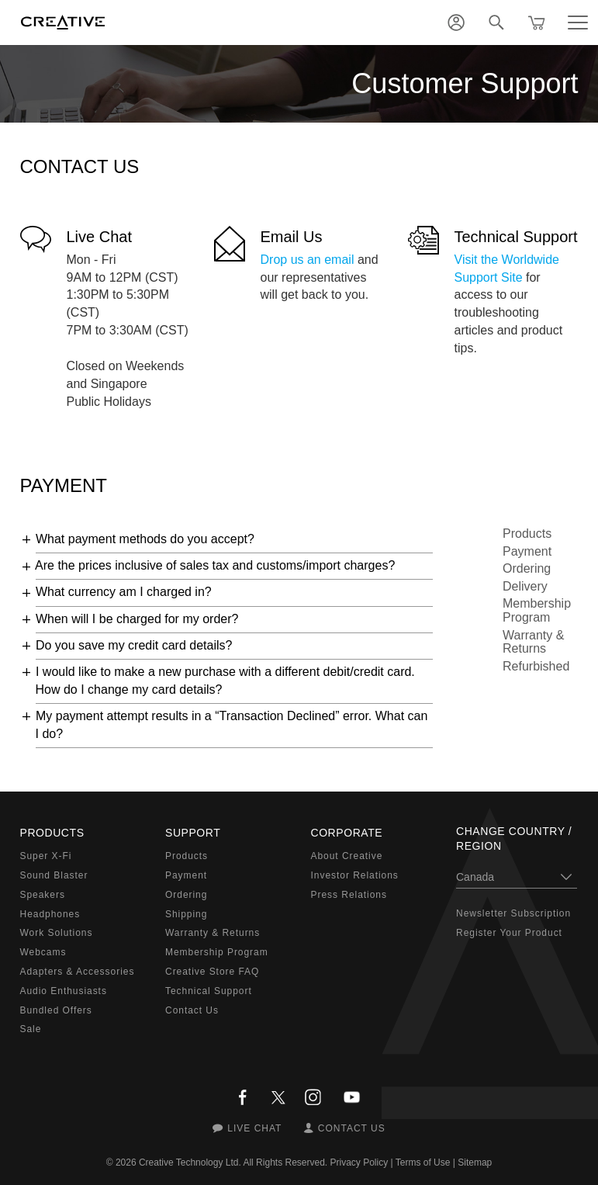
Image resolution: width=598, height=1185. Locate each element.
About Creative (347, 856)
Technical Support (516, 236)
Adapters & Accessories (77, 971)
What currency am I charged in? (124, 591)
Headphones (50, 914)
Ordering (527, 568)
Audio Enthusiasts (63, 991)
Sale (31, 1029)
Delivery (525, 586)
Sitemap (475, 1162)
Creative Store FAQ (212, 971)
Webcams (43, 952)
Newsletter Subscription (513, 913)
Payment (527, 551)
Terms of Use (423, 1162)
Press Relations (349, 894)
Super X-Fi (46, 856)
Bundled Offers (56, 1010)
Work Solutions (56, 932)
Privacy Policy (359, 1162)
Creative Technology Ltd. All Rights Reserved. (233, 1162)
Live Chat (100, 236)
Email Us (292, 236)
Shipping (186, 914)
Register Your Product (509, 932)
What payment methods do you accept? (145, 539)
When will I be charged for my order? (137, 618)
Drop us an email (307, 259)
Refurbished (536, 666)
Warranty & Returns (533, 642)
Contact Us (192, 1010)
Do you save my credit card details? (134, 645)
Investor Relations (355, 875)
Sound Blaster (54, 875)
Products (527, 533)
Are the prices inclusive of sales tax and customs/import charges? (215, 565)
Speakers (42, 894)
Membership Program (537, 610)
